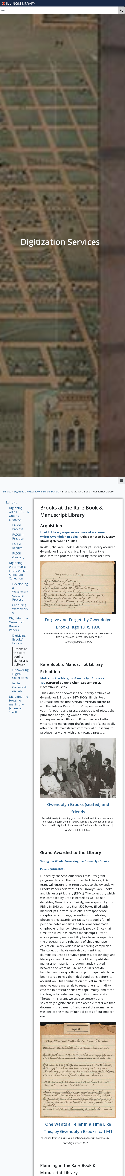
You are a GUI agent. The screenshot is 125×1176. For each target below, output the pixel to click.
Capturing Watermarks (20, 609)
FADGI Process (17, 527)
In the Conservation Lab (19, 687)
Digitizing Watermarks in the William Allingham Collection (18, 570)
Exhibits (6, 491)
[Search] (59, 10)
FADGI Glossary (18, 555)
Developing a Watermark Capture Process (20, 591)
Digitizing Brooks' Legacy (19, 639)
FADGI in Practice (18, 536)
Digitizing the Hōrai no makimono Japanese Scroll (18, 704)
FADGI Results (17, 546)
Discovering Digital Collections (20, 674)
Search (121, 10)
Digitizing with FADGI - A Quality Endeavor (19, 514)
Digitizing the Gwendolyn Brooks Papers (36, 491)
